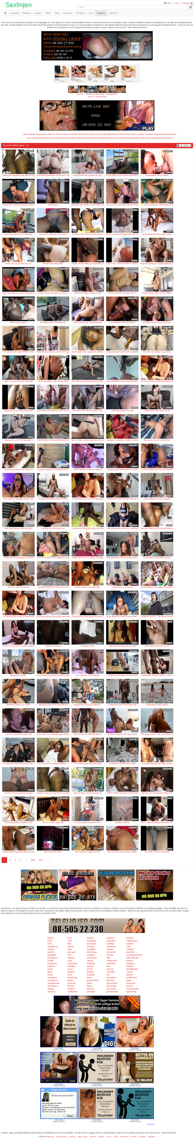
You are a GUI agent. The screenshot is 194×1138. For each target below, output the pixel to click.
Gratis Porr (94, 138)
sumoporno (52, 980)
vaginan (71, 958)
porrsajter (91, 992)
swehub (129, 944)
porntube (110, 980)
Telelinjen (32, 134)
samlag (51, 989)
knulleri (51, 961)
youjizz (129, 972)
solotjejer (130, 949)
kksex (89, 977)
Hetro (169, 3)
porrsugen (111, 941)
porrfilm (51, 949)
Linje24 (25, 134)
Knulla (128, 138)
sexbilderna (53, 946)
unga (70, 961)
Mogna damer (157, 138)
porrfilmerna (131, 977)
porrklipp (71, 966)
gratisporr (72, 952)
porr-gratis (111, 952)
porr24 (90, 969)
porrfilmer (130, 952)
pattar (129, 980)
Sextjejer (141, 134)
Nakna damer (146, 138)
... (26, 860)
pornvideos (111, 977)
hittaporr (130, 966)
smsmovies (92, 958)
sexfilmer (111, 938)
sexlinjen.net (49, 1137)
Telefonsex (51, 134)
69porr (70, 980)
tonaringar (91, 944)
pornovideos (112, 983)
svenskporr (52, 977)
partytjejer (52, 955)
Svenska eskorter (130, 134)
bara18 (129, 986)
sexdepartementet (134, 955)
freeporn (51, 966)
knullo (50, 975)
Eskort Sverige (117, 134)
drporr (89, 983)
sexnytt (110, 949)
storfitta (90, 938)
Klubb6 (156, 134)
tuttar (128, 946)
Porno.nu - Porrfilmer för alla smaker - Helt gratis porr (97, 94)
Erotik (87, 138)
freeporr (129, 961)
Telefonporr (93, 134)
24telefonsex (132, 941)
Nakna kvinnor (48, 138)
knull (50, 944)
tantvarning (131, 992)
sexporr (90, 961)
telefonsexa (92, 952)
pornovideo (111, 986)
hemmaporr (53, 986)
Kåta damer (167, 138)
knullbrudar (52, 963)
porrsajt (110, 969)
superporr (91, 955)
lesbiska (90, 972)
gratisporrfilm (92, 980)
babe (50, 972)
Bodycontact (171, 134)
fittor (69, 944)
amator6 (130, 938)
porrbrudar (111, 946)
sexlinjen (91, 946)
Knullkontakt (80, 138)
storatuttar (130, 983)
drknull (70, 946)
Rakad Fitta (103, 138)
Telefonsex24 (83, 134)
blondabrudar (132, 969)
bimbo (50, 969)
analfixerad (72, 992)
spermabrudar (132, 958)
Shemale (186, 3)
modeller (110, 944)
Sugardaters (136, 138)
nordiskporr (52, 958)
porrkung (71, 983)
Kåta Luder (31, 138)
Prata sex (65, 134)
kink (108, 966)
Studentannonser (61, 138)
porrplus (90, 989)
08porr (90, 986)
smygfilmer (91, 941)
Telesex (58, 134)
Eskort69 (39, 138)
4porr (70, 949)
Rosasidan (149, 134)
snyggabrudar (54, 983)
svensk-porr (73, 963)
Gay (177, 3)
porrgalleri (91, 949)
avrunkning (72, 977)
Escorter (71, 138)
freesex (71, 986)
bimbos (51, 938)
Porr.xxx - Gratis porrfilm (97, 97)
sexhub (90, 966)
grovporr (71, 972)
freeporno (130, 963)
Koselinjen (74, 134)
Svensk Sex (112, 138)
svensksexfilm (132, 989)
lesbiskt (110, 955)
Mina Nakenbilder (105, 134)
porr (108, 975)
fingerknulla (112, 961)
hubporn (71, 989)
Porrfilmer (121, 138)
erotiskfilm (111, 963)
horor (70, 938)
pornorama (111, 989)
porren (70, 969)
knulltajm (91, 975)
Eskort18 (162, 134)
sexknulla (91, 963)
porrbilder (111, 972)
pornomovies (112, 992)
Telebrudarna (41, 134)
